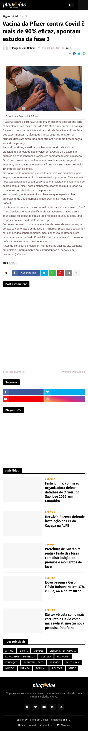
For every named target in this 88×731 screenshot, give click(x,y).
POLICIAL (41, 668)
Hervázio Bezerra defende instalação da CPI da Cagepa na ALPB (65, 521)
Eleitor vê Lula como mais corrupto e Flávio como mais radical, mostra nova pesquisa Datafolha (64, 621)
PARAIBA (25, 668)
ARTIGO (9, 650)
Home (21, 725)
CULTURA (46, 656)
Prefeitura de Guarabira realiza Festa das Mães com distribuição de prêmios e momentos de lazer (63, 558)
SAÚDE (23, 16)
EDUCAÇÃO (11, 662)
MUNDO (9, 668)
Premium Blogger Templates (46, 719)
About (32, 725)
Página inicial (10, 16)
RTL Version (63, 725)
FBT (70, 719)
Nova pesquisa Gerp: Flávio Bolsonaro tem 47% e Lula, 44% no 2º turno (65, 586)
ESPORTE (55, 662)
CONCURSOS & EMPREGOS (20, 656)
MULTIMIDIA (72, 662)
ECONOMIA (63, 656)
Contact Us (46, 725)
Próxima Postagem (73, 371)
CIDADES (38, 650)
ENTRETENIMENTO (34, 662)
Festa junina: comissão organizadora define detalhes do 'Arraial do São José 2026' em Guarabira (62, 492)
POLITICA (57, 668)
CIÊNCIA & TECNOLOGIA (63, 650)
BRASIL (24, 650)
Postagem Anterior (15, 371)
